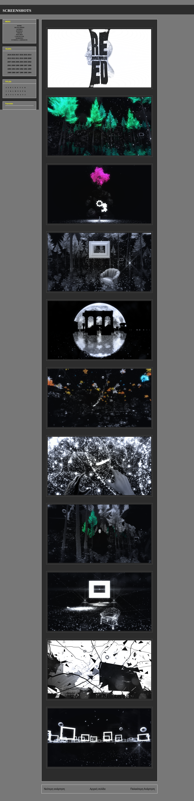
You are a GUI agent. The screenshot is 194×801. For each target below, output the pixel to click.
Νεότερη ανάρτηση (54, 789)
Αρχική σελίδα (97, 789)
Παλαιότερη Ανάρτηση (142, 789)
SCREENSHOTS (17, 10)
